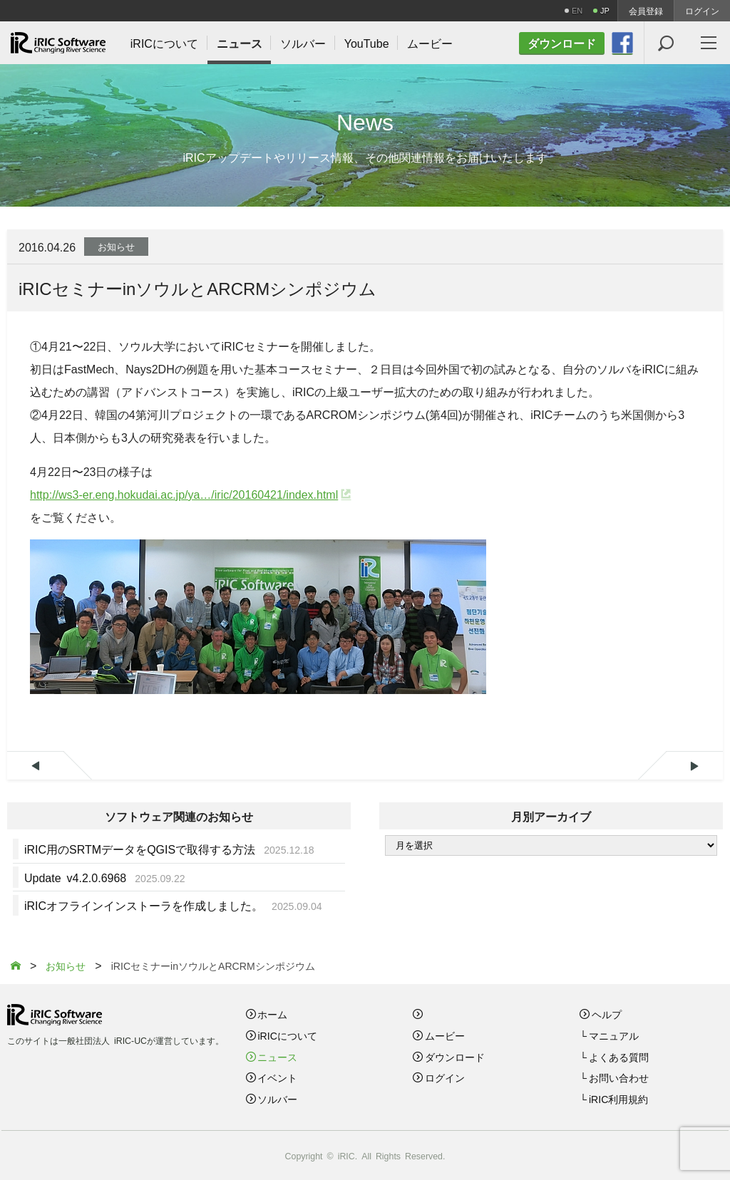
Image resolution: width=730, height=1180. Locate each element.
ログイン (702, 10)
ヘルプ (607, 1014)
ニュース (277, 1057)
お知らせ (116, 246)
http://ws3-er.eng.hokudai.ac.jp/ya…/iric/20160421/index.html (184, 494)
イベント (277, 1077)
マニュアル (614, 1035)
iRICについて (287, 1035)
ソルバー (277, 1099)
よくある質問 (619, 1057)
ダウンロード (455, 1057)
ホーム (272, 1014)
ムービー (445, 1035)
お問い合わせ (619, 1077)
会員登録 (646, 10)
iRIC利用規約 (618, 1099)
